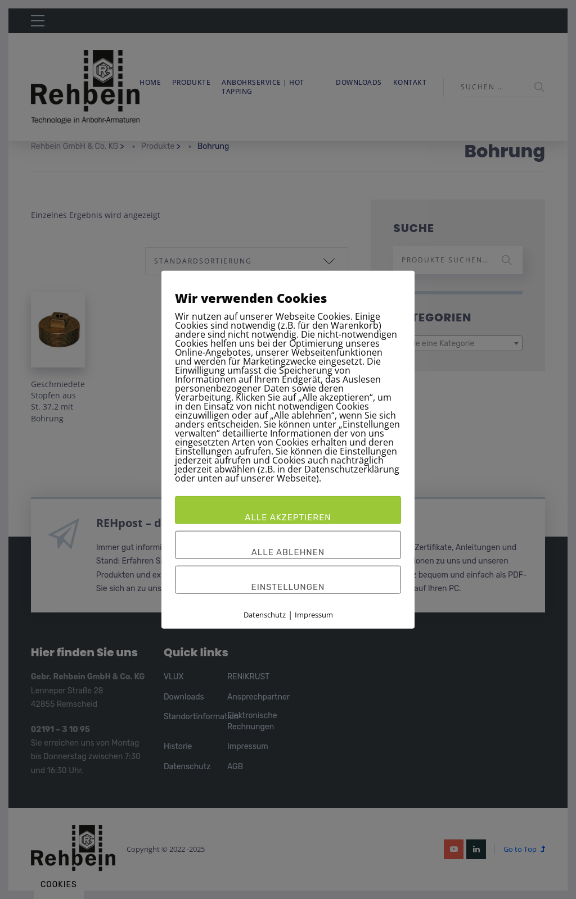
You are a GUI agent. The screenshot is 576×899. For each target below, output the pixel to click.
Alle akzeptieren (288, 517)
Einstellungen (288, 587)
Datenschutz (265, 615)
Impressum (314, 615)
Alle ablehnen (288, 552)
